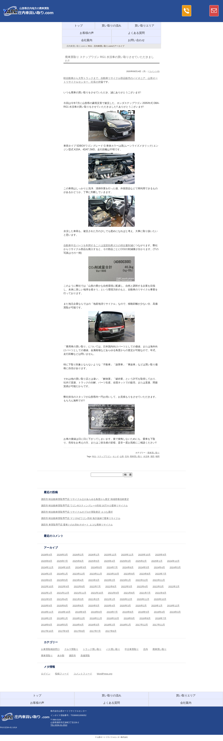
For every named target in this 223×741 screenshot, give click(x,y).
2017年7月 (95, 631)
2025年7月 (62, 561)
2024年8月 (96, 567)
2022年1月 (46, 592)
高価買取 (85, 655)
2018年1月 (125, 624)
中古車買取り (132, 649)
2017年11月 (159, 624)
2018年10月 (113, 618)
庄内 (127, 456)
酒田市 (72, 655)
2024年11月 (47, 567)
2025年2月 (141, 561)
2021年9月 (113, 592)
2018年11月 (96, 618)
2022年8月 (79, 586)
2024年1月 (62, 573)
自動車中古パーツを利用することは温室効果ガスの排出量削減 (98, 245)
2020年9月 (46, 605)
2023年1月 (125, 580)
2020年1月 (156, 605)
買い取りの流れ (111, 25)
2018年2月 (109, 624)
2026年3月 (62, 554)
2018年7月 (160, 618)
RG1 (94, 456)
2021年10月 (97, 592)
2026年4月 (46, 554)
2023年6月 (46, 580)
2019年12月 (173, 605)
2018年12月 (78, 618)
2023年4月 (78, 580)
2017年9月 (63, 631)
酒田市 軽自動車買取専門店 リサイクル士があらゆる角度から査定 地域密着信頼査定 (85, 499)
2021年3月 (78, 599)
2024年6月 (127, 567)
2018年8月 (145, 618)
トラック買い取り (92, 649)
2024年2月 (46, 573)
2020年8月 (62, 605)
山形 (122, 456)
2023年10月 (113, 573)
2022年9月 (63, 586)
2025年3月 (125, 561)
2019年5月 (143, 612)
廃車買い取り (153, 453)
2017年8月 (79, 631)
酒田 (152, 456)
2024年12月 (173, 561)
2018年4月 (78, 624)
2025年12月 (110, 554)
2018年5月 (62, 624)
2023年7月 (160, 573)
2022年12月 (142, 580)
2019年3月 (175, 612)
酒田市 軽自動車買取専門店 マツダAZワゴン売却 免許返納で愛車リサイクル (80, 518)
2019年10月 (64, 612)
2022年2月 (173, 586)
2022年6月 (110, 586)
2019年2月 (46, 618)
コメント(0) (154, 71)
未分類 (60, 655)
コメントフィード (83, 673)
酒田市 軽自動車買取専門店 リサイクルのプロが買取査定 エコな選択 (77, 512)
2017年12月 (142, 624)
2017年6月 (110, 631)
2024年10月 (64, 567)
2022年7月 (95, 586)
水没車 (146, 456)
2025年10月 (144, 554)
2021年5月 (46, 599)
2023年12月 (78, 573)
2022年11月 (159, 580)
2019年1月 (62, 618)
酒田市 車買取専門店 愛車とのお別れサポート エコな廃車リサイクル (77, 524)
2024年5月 (143, 567)
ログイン (45, 673)
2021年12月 (63, 592)
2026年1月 (93, 554)
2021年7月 (145, 592)
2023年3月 (93, 580)
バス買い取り (113, 649)
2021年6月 (160, 592)
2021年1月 (109, 599)
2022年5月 (126, 586)
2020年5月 (93, 605)
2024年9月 (80, 567)
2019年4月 (159, 612)
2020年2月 (141, 605)
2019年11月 (47, 612)
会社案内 (86, 40)
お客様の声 (87, 32)
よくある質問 (136, 32)
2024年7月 (112, 567)
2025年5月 (93, 561)
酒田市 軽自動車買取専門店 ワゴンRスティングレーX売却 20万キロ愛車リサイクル (84, 505)
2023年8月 (145, 573)
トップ (78, 25)
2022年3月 (158, 586)
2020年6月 (78, 605)
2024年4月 (159, 567)
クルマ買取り (71, 649)
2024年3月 (175, 567)
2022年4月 (142, 586)
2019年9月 (80, 612)
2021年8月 (129, 592)
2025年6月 (78, 561)
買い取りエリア (144, 25)
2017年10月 (47, 631)
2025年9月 (160, 554)
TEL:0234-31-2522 (58, 725)
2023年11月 (96, 573)
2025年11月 (127, 554)
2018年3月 (93, 624)
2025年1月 (156, 561)
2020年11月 (143, 599)
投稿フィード (62, 673)
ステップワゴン (104, 456)
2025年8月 (46, 561)
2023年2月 (109, 580)
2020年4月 (109, 605)
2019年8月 (96, 612)
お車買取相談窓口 (50, 649)
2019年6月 (127, 612)
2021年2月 (93, 599)
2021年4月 (62, 599)
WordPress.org (104, 673)
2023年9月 (129, 573)
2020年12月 (126, 599)
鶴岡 (157, 456)
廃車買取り (47, 655)
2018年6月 (46, 624)
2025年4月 (109, 561)
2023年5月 (62, 580)
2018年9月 (129, 618)
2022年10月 (47, 586)
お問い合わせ (136, 40)
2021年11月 (80, 592)
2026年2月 (78, 554)
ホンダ (116, 456)
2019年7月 (112, 612)
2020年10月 (160, 599)
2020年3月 (125, 605)
